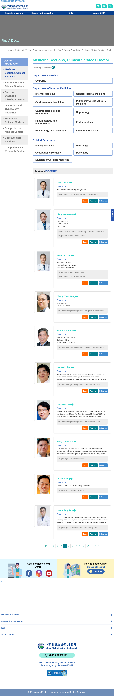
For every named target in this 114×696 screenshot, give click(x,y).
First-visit (93, 201)
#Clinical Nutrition (76, 528)
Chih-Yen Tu (63, 182)
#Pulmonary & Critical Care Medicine (71, 194)
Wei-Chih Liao (64, 255)
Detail (85, 201)
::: (2, 2)
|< (46, 546)
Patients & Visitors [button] (14, 13)
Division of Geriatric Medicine (52, 159)
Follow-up (103, 201)
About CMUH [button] (99, 13)
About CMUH (7, 634)
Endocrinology (84, 122)
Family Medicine (44, 145)
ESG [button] (71, 13)
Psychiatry (82, 152)
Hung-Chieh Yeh (65, 441)
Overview (40, 81)
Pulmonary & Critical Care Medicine (91, 102)
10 (88, 546)
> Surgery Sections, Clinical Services (14, 84)
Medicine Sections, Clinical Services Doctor (93, 50)
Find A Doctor (63, 50)
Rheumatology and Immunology (46, 122)
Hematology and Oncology (50, 130)
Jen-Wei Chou (64, 367)
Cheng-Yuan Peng (66, 296)
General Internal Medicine (90, 94)
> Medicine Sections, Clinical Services (14, 73)
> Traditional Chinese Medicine (14, 120)
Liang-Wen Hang (65, 214)
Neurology (82, 145)
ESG (3, 628)
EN (110, 6)
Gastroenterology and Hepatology (47, 112)
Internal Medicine (45, 94)
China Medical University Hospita (57, 646)
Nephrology (82, 112)
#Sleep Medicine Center (67, 232)
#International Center (92, 385)
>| (99, 546)
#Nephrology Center (77, 459)
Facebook (29, 573)
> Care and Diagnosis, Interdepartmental (14, 96)
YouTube (49, 573)
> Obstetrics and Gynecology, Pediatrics (12, 109)
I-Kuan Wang (63, 478)
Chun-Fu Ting (64, 404)
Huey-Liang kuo (65, 510)
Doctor (53, 67)
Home (9, 50)
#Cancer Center (92, 194)
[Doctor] (44, 68)
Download (98, 571)
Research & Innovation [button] (42, 13)
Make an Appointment (45, 50)
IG (39, 573)
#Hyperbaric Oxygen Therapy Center (71, 236)
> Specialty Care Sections (12, 140)
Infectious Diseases (87, 130)
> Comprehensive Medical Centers (13, 130)
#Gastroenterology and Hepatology (70, 311)
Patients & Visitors (10, 615)
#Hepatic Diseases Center (94, 311)
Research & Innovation (12, 621)
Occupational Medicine (48, 152)
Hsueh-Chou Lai (65, 330)
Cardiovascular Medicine (49, 102)
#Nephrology (63, 459)
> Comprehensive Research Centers (14, 149)
